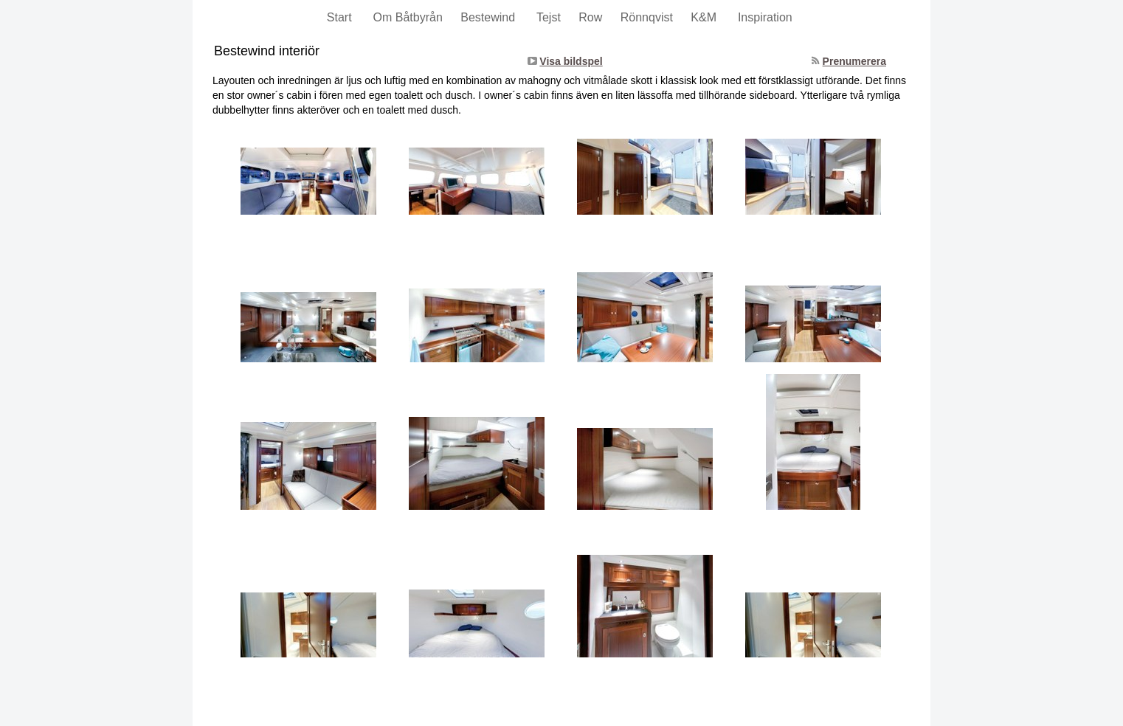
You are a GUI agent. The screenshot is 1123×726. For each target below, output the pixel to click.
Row (591, 17)
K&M (707, 17)
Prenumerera (854, 61)
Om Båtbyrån (409, 17)
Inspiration (766, 17)
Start (343, 17)
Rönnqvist (649, 17)
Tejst (550, 17)
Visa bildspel (570, 61)
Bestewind (491, 17)
